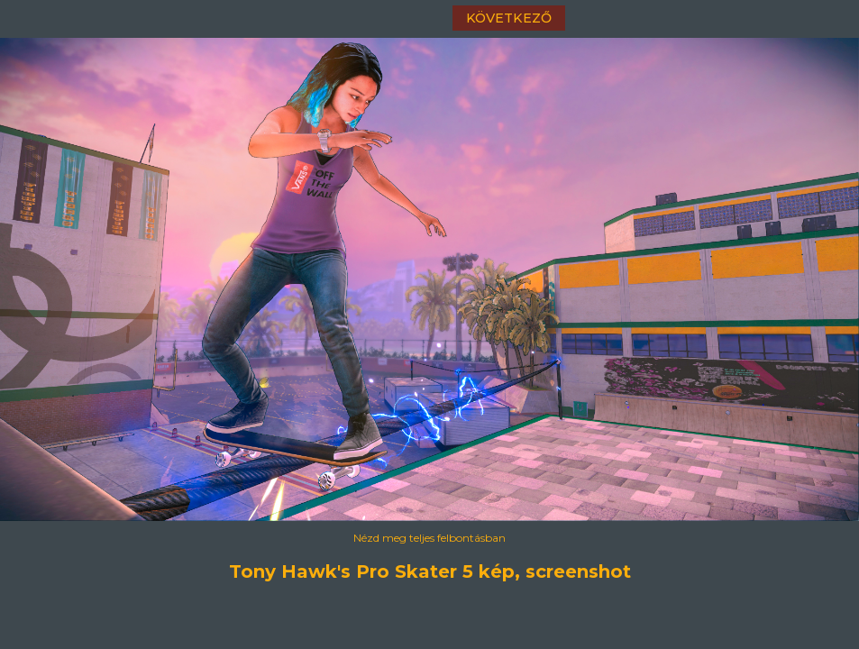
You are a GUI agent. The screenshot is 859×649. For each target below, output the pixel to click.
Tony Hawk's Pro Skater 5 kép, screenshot (430, 571)
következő (509, 18)
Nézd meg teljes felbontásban (429, 537)
